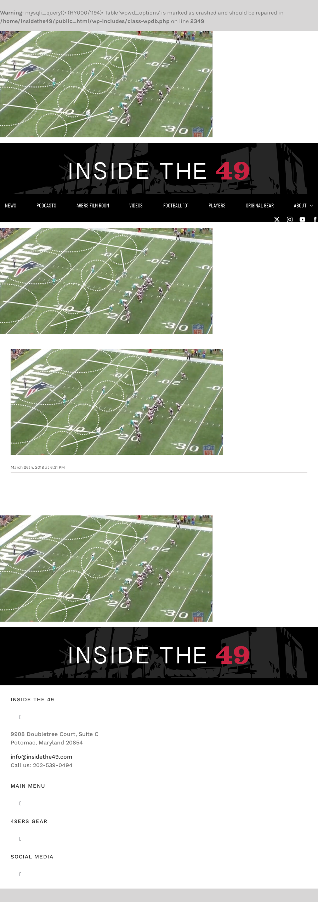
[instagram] (290, 219)
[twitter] (277, 219)
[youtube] (302, 219)
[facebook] (315, 219)
